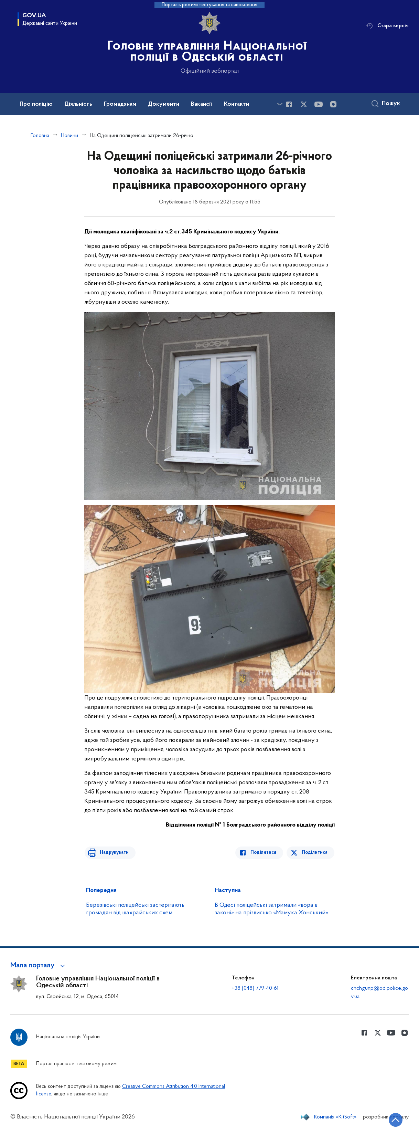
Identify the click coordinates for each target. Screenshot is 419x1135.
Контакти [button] (236, 104)
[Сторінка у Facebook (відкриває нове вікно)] (289, 104)
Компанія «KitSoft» (335, 1117)
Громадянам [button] (120, 104)
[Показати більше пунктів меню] (280, 104)
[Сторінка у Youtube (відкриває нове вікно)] (318, 104)
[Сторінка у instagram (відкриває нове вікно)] (333, 104)
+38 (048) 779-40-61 (255, 988)
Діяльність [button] (78, 104)
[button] (38, 965)
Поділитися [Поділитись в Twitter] (315, 852)
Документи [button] (163, 104)
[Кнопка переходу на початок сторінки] (393, 1119)
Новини (69, 135)
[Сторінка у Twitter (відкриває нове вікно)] (304, 104)
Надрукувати (112, 852)
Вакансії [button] (201, 104)
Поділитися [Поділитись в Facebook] (265, 852)
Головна (40, 135)
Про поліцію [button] (36, 104)
